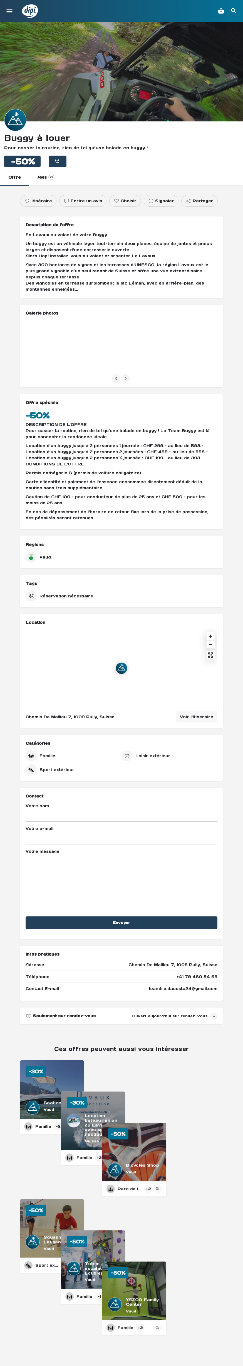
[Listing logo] (15, 120)
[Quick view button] (75, 1126)
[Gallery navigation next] (126, 378)
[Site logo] (30, 11)
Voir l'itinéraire (196, 716)
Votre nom (121, 812)
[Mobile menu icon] (9, 11)
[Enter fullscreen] (211, 655)
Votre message (121, 880)
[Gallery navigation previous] (117, 378)
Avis (46, 177)
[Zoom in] (211, 636)
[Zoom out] (211, 644)
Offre (14, 177)
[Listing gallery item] (57, 346)
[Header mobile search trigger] (233, 10)
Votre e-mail (121, 835)
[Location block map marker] (121, 668)
